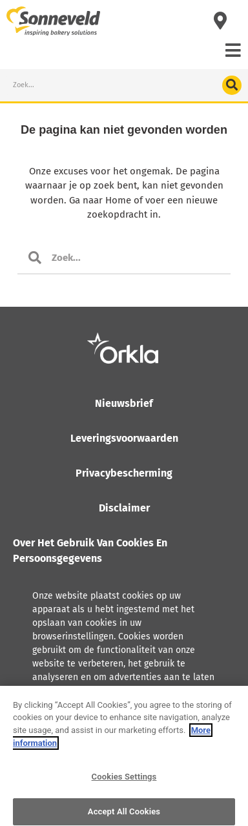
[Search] (232, 85)
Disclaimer (124, 508)
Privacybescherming (124, 473)
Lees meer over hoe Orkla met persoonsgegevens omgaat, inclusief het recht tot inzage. (112, 723)
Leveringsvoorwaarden (124, 438)
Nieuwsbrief (124, 403)
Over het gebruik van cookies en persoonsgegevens (90, 550)
